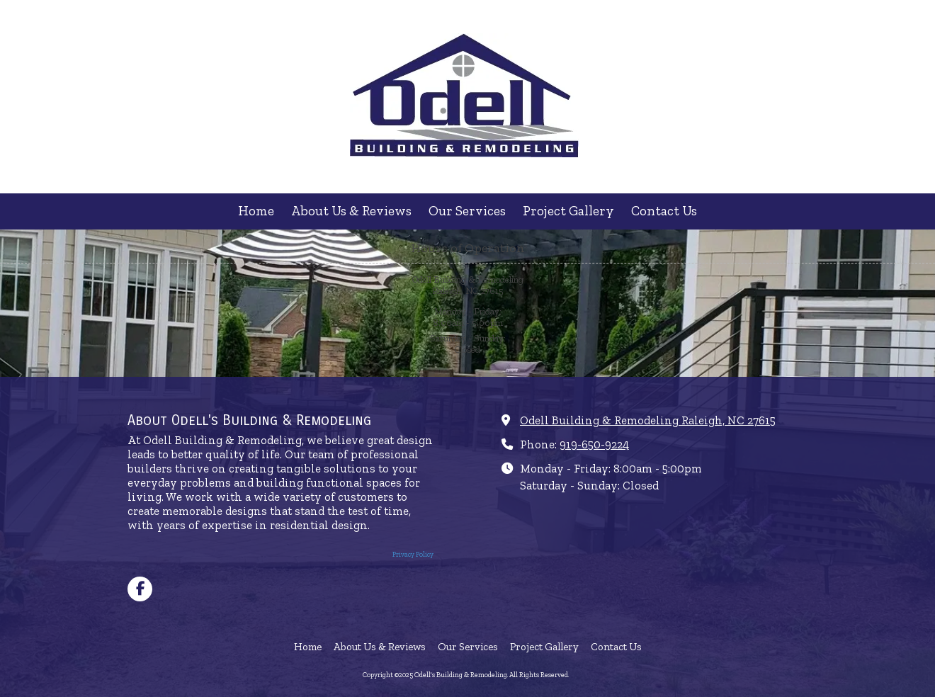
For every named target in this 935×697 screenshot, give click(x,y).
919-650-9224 (594, 444)
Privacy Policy (413, 554)
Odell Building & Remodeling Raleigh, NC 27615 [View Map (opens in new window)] (648, 420)
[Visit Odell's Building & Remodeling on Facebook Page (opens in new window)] (140, 589)
